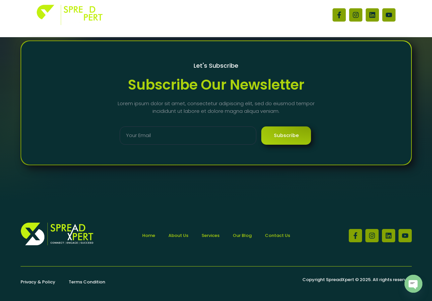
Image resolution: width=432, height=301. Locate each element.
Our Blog (269, 15)
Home (162, 15)
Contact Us (232, 15)
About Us (194, 15)
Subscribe (286, 135)
